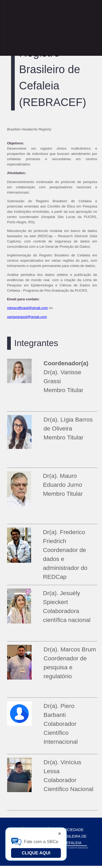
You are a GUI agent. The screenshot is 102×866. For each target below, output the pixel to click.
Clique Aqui (36, 852)
